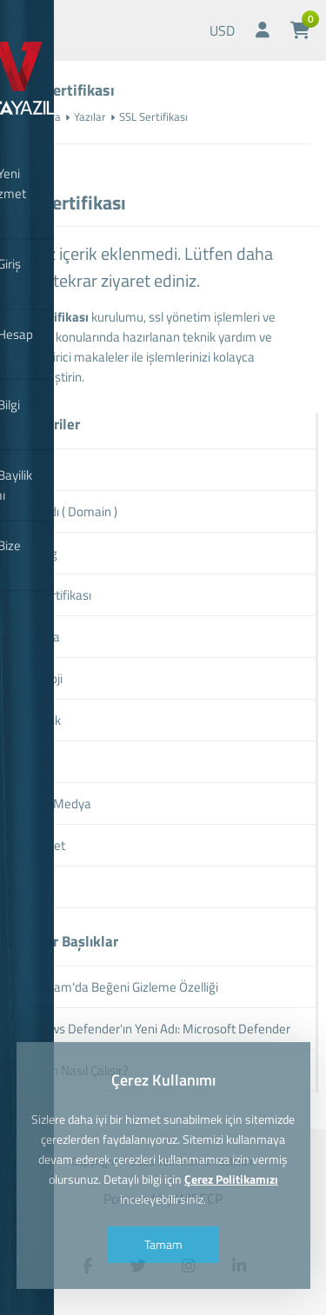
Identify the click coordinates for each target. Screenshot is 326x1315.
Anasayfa (38, 116)
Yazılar (90, 116)
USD (222, 30)
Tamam (163, 1244)
